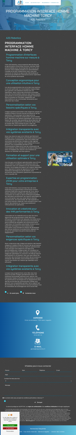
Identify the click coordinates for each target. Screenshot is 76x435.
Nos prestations (45, 2)
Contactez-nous (55, 2)
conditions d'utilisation (51, 399)
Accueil (27, 2)
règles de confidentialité (34, 399)
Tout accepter (10, 425)
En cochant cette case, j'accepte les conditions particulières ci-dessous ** (24, 391)
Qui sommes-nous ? (35, 2)
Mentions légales (43, 432)
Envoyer (39, 395)
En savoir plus (12, 293)
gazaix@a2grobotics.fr (38, 342)
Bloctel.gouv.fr (30, 413)
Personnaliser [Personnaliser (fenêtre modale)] (10, 431)
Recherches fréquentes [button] (38, 429)
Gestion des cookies (57, 432)
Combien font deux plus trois (12, 371)
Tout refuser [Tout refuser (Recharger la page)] (10, 428)
